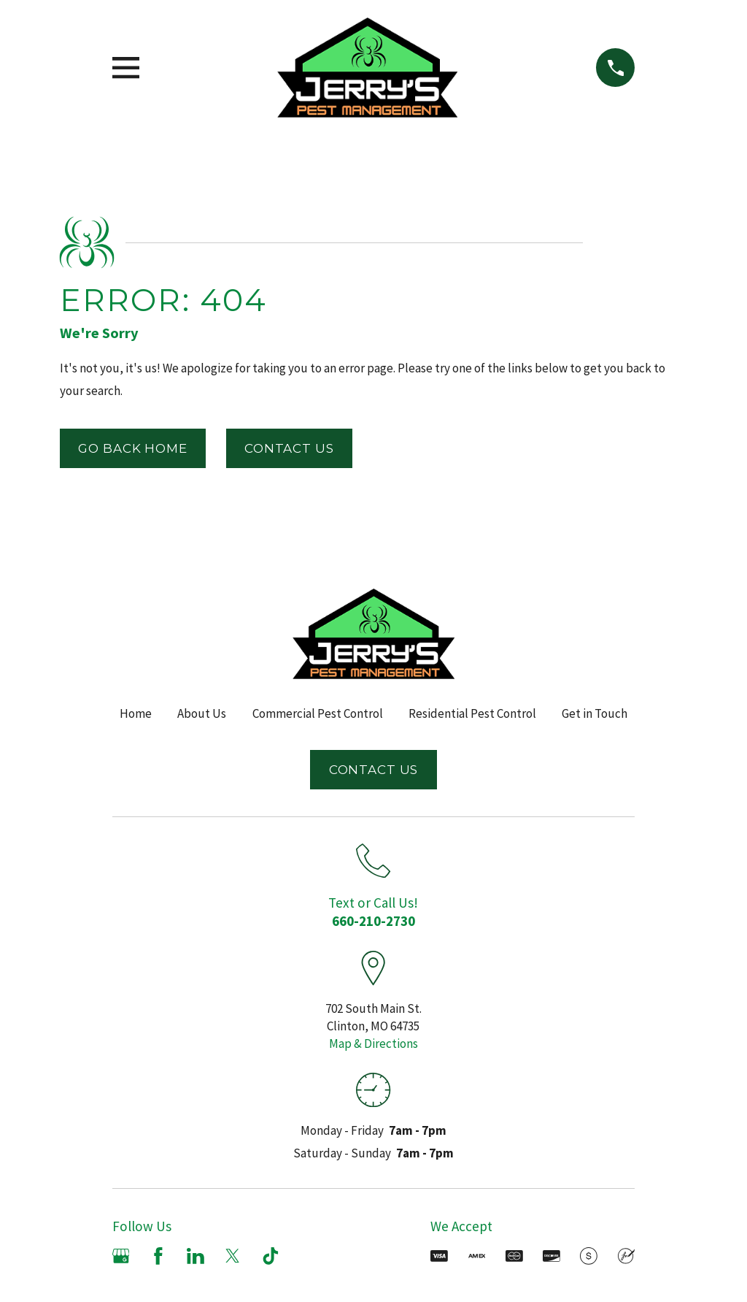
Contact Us (289, 448)
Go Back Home (132, 448)
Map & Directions (373, 1043)
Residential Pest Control (472, 713)
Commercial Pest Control (317, 713)
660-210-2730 (373, 921)
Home (136, 713)
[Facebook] (158, 1256)
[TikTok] (270, 1256)
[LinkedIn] (195, 1256)
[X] (232, 1256)
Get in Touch (594, 713)
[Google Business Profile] (121, 1256)
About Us (201, 713)
